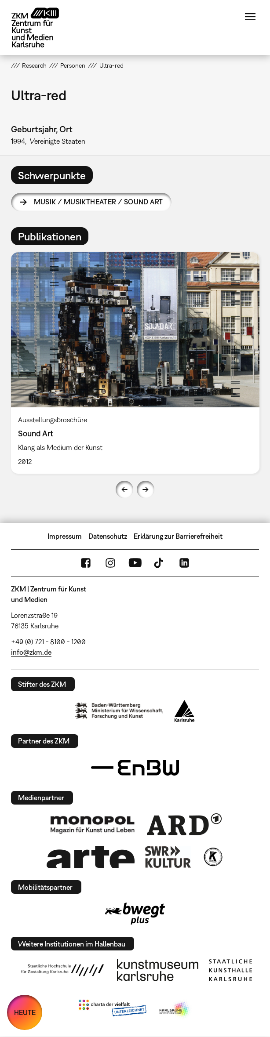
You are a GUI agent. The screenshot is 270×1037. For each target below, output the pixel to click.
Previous (124, 489)
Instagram (110, 563)
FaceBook (86, 563)
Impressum (64, 536)
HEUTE (25, 1012)
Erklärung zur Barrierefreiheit (178, 536)
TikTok (159, 563)
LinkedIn (184, 563)
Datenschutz (107, 536)
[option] (135, 363)
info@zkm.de (31, 652)
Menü (250, 16)
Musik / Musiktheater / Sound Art (98, 202)
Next (145, 489)
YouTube (135, 563)
